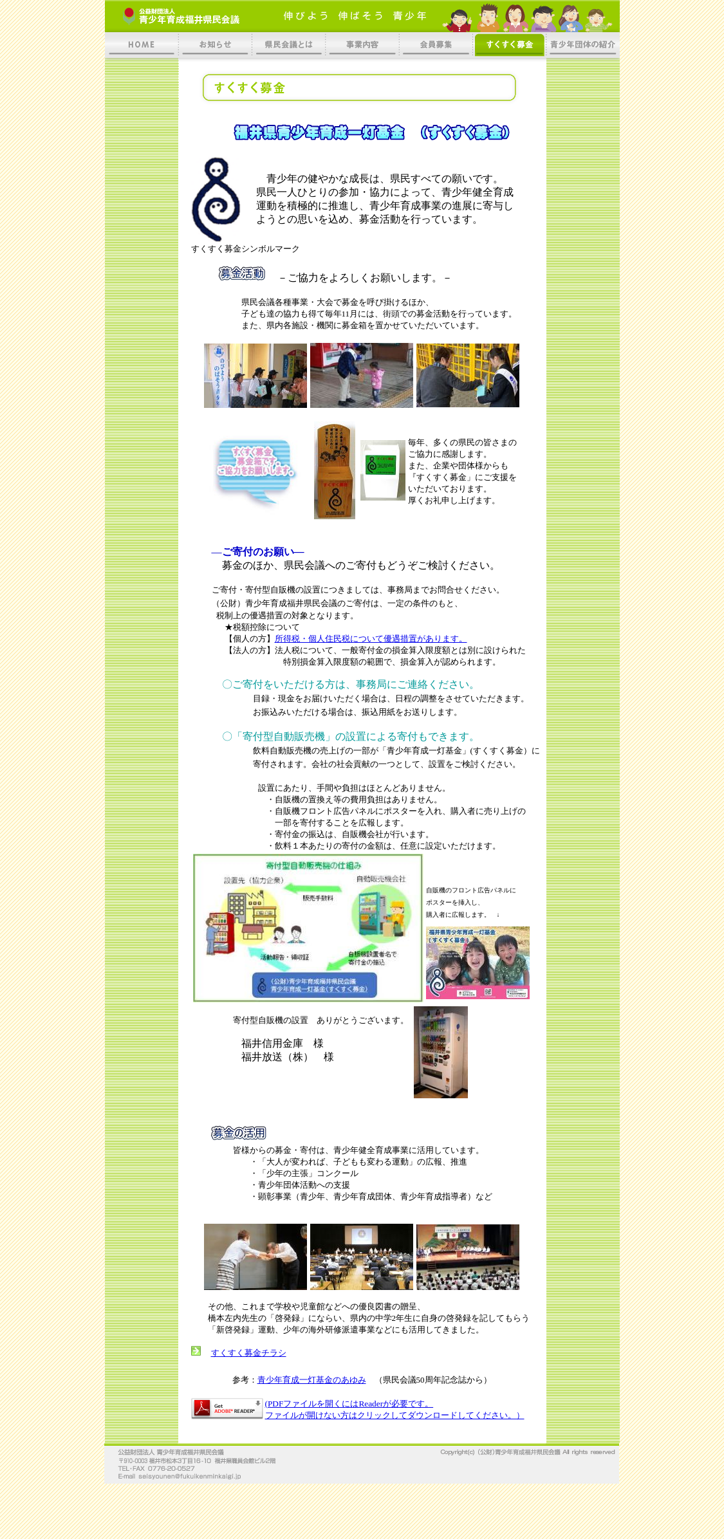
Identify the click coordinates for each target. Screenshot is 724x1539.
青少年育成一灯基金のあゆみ (311, 1380)
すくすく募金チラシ (248, 1353)
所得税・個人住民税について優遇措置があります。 (371, 638)
